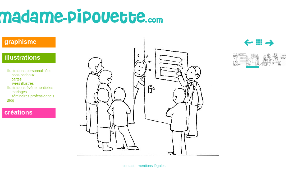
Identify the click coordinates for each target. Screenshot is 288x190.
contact (128, 166)
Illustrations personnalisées (31, 77)
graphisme (20, 41)
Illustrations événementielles (31, 92)
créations (18, 112)
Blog (10, 100)
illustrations (22, 57)
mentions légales (152, 166)
